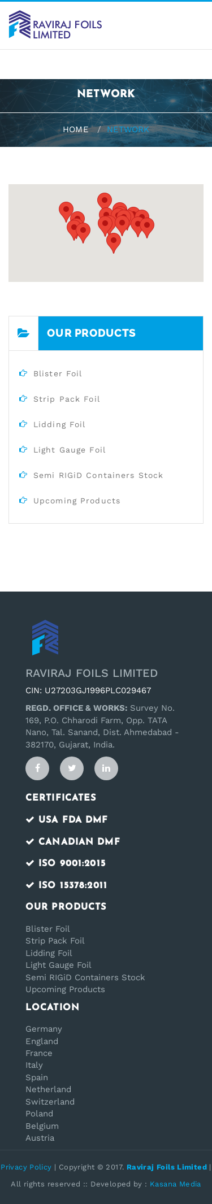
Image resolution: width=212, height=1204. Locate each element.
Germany (43, 1029)
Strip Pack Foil (55, 941)
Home (75, 129)
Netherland (48, 1089)
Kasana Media (175, 1184)
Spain (36, 1077)
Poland (39, 1114)
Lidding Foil (48, 953)
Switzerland (50, 1102)
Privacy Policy (26, 1167)
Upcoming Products (65, 989)
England (41, 1041)
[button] (138, 226)
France (39, 1053)
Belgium (42, 1126)
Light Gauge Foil (58, 965)
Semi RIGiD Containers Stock (85, 977)
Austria (39, 1138)
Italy (34, 1065)
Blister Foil (47, 929)
